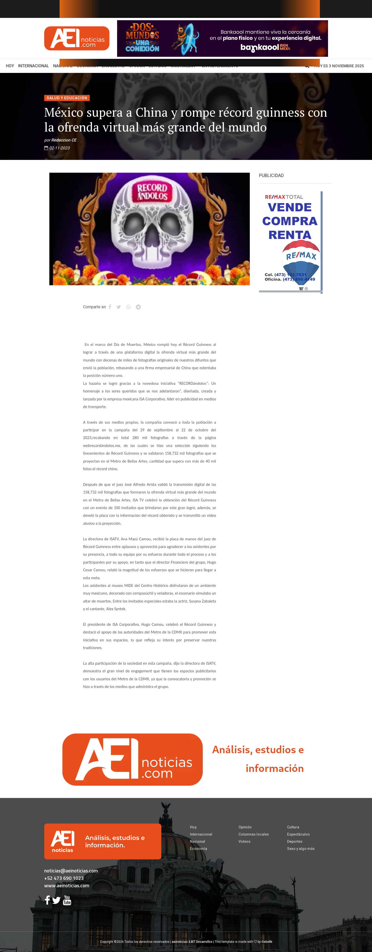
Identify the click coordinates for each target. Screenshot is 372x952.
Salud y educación (67, 98)
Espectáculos (298, 834)
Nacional (197, 841)
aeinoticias (180, 942)
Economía (198, 849)
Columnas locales (254, 834)
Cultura (293, 827)
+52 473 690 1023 (64, 878)
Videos (245, 841)
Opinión (245, 827)
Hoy (11, 65)
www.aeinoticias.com (66, 885)
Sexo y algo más (301, 849)
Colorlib (267, 942)
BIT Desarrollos (201, 942)
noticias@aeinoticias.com (71, 870)
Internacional (33, 65)
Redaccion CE (63, 140)
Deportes (294, 841)
